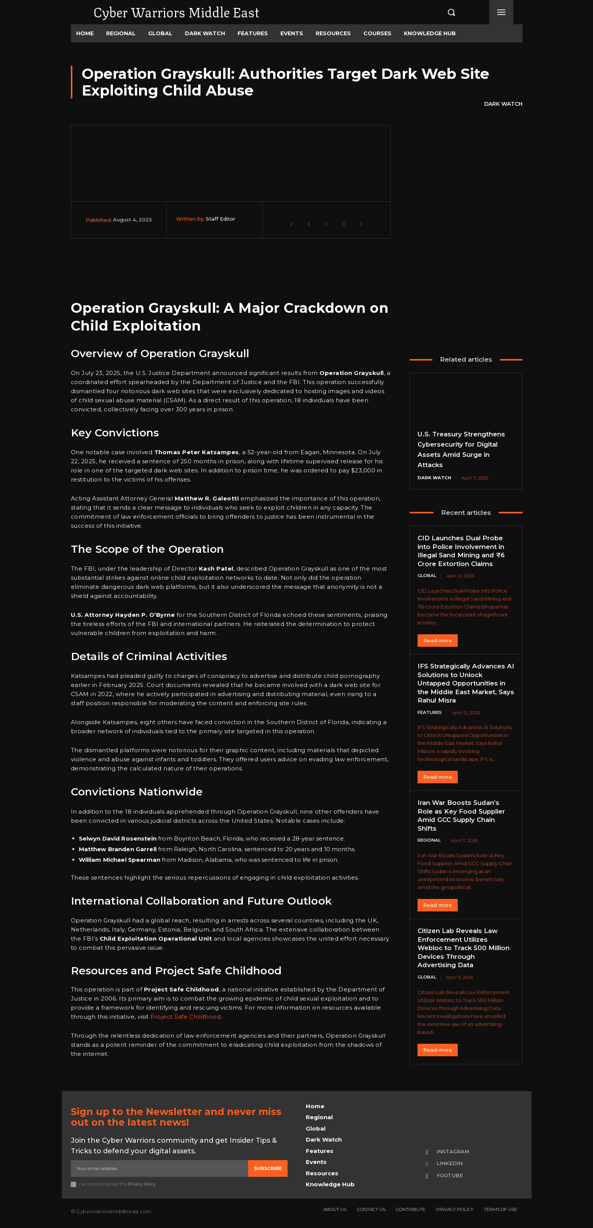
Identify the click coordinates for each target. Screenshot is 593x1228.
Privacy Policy (142, 1184)
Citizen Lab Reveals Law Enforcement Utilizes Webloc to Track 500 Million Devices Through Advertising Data (460, 948)
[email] (159, 1168)
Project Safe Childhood (185, 1016)
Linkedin (451, 1163)
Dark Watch (503, 104)
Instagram (454, 1151)
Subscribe (268, 1168)
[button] (443, 12)
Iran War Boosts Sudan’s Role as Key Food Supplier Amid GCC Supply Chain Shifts (464, 816)
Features (430, 713)
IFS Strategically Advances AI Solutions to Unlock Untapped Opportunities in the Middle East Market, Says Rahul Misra (465, 683)
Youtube (451, 1175)
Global (428, 576)
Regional (430, 841)
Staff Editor (220, 219)
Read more (437, 641)
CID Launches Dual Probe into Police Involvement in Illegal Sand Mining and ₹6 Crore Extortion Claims (465, 551)
